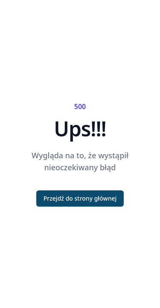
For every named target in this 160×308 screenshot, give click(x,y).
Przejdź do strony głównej (80, 198)
